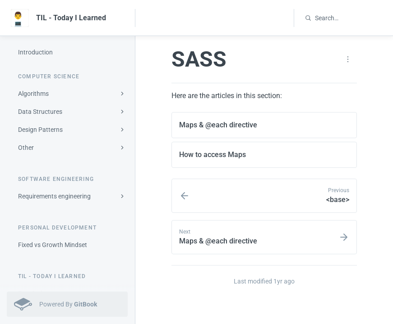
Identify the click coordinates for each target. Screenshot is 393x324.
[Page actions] (348, 59)
